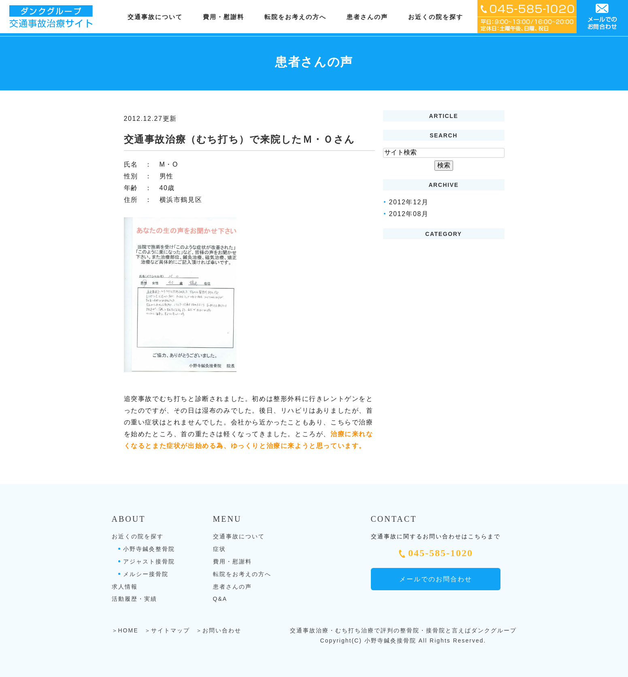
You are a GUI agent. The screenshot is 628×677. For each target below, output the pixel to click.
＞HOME (125, 630)
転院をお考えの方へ (295, 17)
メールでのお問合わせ (435, 579)
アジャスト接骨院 (149, 561)
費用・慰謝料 (223, 17)
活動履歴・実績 (134, 599)
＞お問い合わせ (218, 630)
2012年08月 (409, 213)
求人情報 (125, 586)
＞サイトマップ (167, 630)
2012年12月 (409, 202)
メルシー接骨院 (145, 574)
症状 (219, 549)
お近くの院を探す (138, 536)
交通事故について (239, 536)
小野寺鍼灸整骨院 (149, 549)
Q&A (220, 599)
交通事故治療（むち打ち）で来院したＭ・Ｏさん (239, 139)
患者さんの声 (367, 17)
